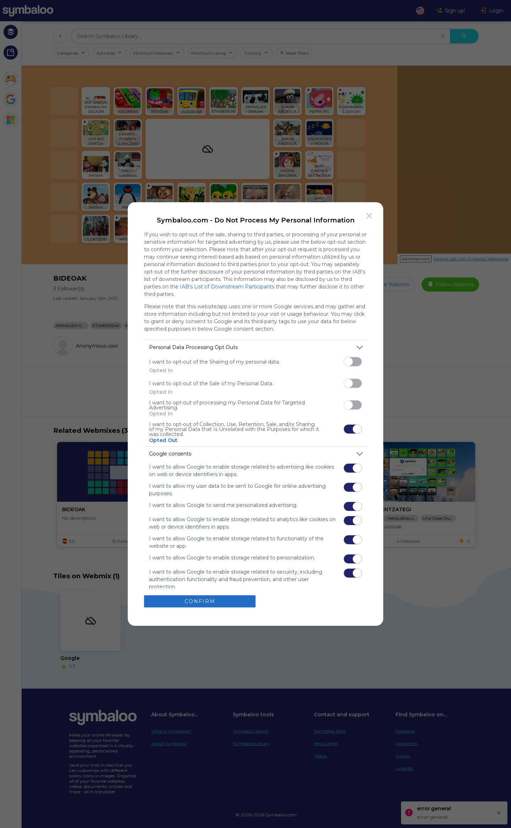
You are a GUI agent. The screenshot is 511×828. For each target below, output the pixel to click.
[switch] (353, 361)
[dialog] (255, 414)
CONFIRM (200, 601)
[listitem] (255, 347)
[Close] (369, 216)
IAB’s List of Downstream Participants (227, 286)
